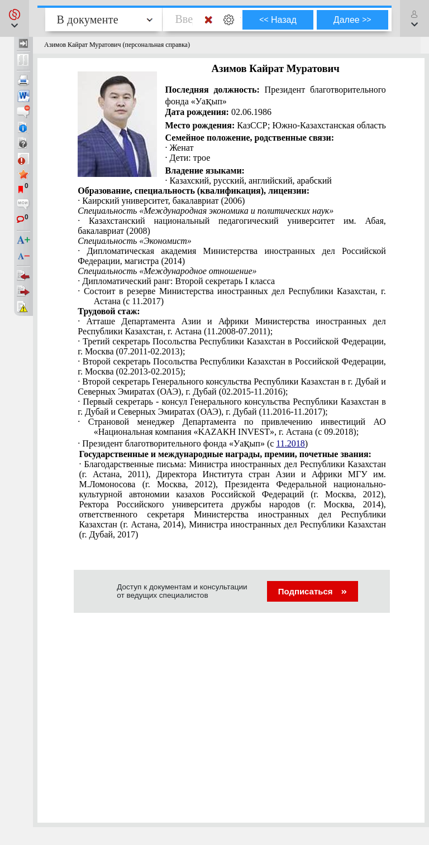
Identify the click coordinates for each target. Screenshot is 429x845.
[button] (14, 18)
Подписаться (312, 591)
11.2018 (290, 443)
